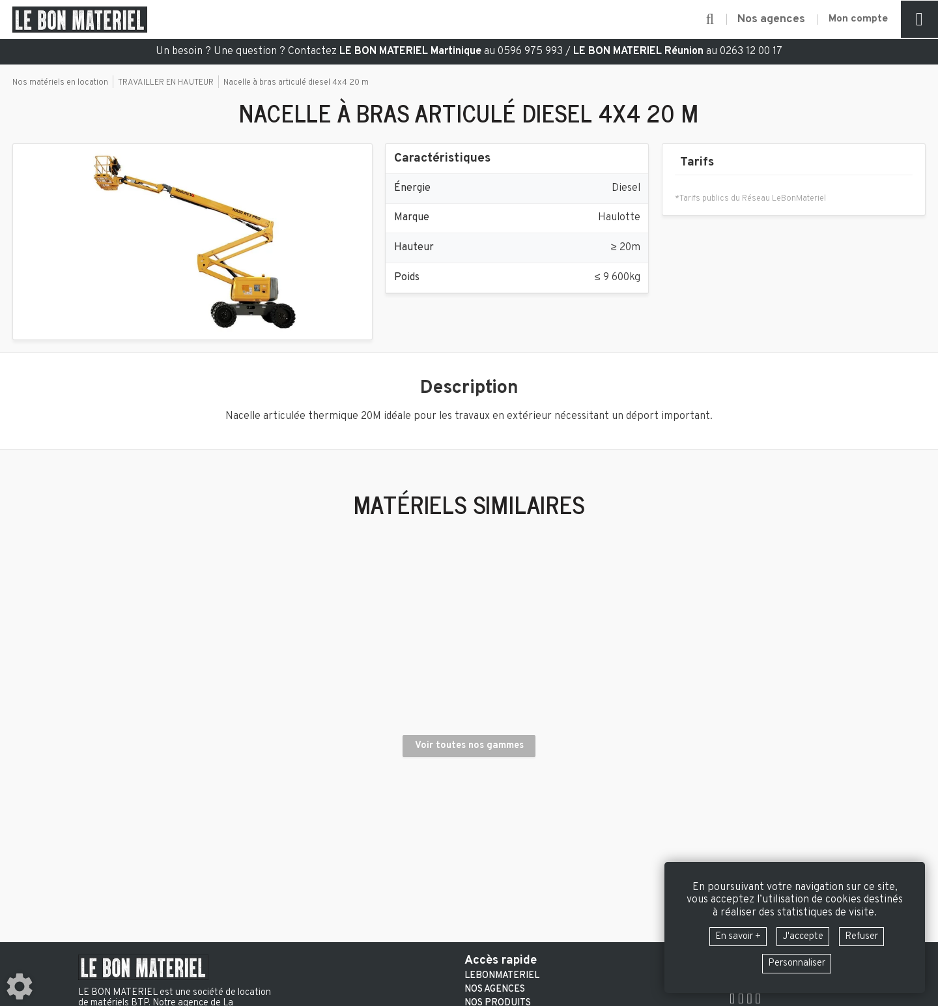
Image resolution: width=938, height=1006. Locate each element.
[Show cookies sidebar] (20, 986)
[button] (701, 19)
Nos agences (494, 989)
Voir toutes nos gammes (469, 780)
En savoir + (733, 934)
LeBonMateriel (501, 976)
